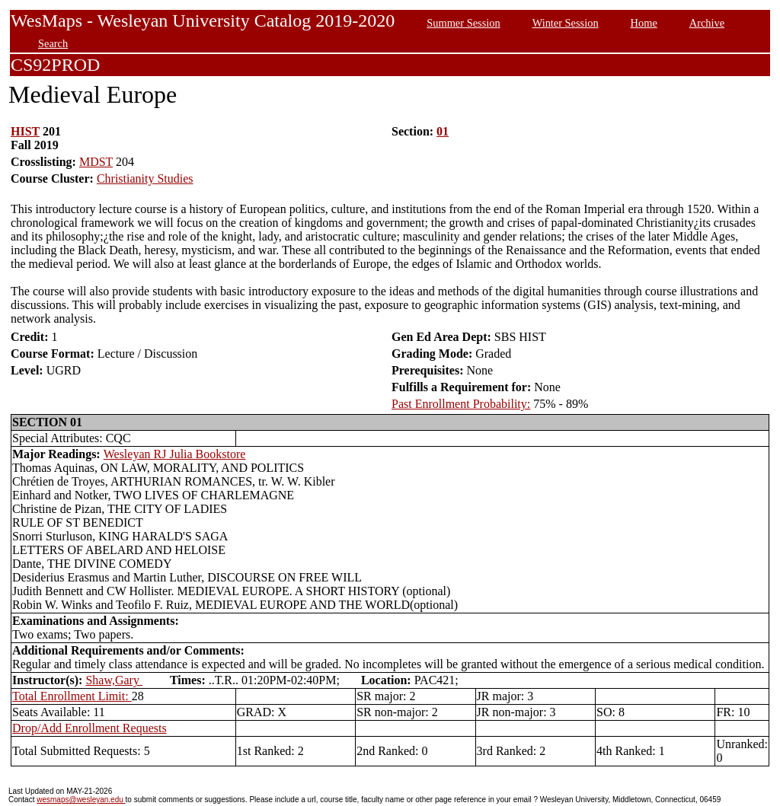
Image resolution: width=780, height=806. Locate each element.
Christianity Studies (145, 178)
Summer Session (463, 23)
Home (644, 23)
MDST (96, 161)
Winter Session (565, 23)
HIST (25, 131)
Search (53, 43)
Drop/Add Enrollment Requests (89, 728)
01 (442, 131)
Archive (706, 23)
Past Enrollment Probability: (461, 403)
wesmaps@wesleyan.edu (81, 799)
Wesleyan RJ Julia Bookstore (175, 454)
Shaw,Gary (113, 680)
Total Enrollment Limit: (72, 696)
